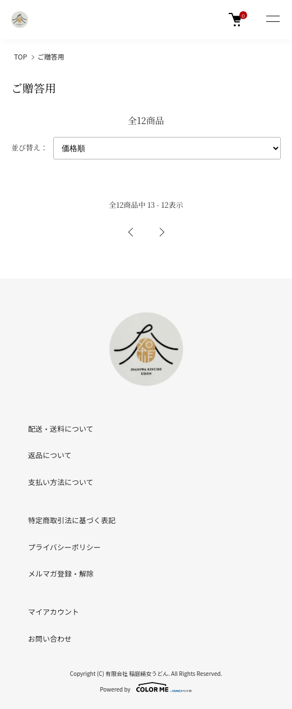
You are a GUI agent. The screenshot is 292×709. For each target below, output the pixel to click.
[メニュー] (272, 19)
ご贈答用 (51, 56)
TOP (20, 56)
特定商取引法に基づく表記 (71, 520)
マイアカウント (53, 611)
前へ (130, 232)
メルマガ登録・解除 (61, 573)
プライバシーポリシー (64, 547)
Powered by (146, 687)
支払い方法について (61, 482)
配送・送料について (61, 428)
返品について (50, 455)
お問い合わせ (50, 638)
